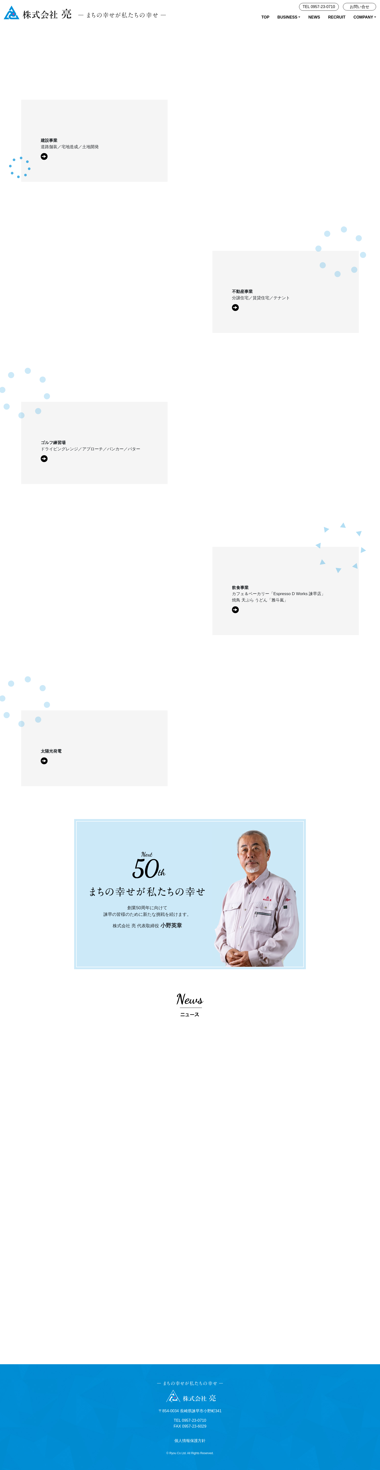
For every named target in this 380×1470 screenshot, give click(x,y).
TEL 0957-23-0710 (319, 7)
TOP (265, 17)
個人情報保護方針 (190, 1441)
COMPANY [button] (363, 17)
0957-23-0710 (194, 1420)
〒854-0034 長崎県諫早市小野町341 (190, 1411)
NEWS (314, 17)
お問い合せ (359, 7)
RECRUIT (336, 17)
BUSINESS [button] (287, 17)
